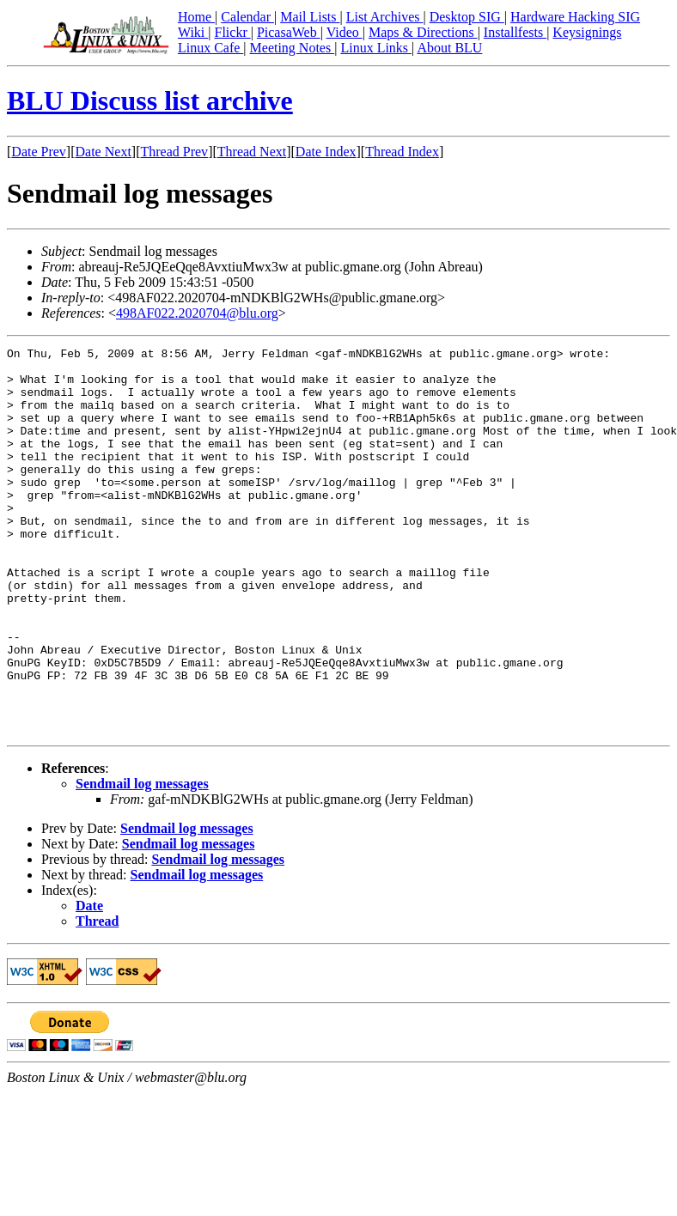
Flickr (232, 32)
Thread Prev (174, 151)
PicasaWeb (288, 32)
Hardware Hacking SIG (575, 16)
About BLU (449, 47)
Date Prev (38, 151)
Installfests (515, 32)
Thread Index (402, 151)
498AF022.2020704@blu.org (197, 313)
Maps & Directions (423, 32)
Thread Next (251, 151)
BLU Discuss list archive (150, 100)
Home (196, 16)
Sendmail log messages (142, 861)
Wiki (193, 32)
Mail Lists (309, 16)
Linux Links (376, 47)
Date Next (103, 151)
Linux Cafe (210, 47)
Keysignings (586, 32)
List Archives (385, 16)
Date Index (326, 151)
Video (344, 32)
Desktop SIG (467, 16)
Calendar (247, 16)
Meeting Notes (292, 47)
